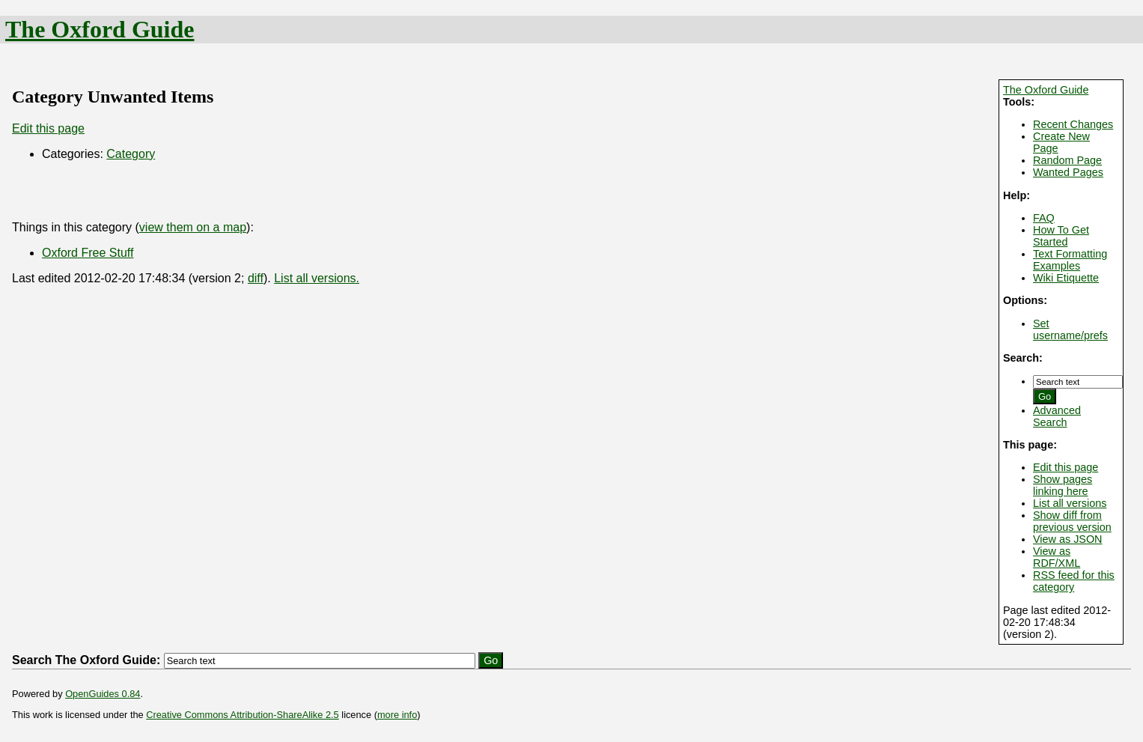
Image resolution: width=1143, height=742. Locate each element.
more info (397, 714)
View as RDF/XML (1056, 557)
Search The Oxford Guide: (86, 660)
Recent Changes (1073, 124)
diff (255, 278)
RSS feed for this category (1074, 581)
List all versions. (316, 278)
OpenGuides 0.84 (102, 693)
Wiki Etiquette (1066, 278)
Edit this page (1065, 467)
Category (130, 154)
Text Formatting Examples (1070, 260)
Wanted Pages (1068, 172)
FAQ (1044, 218)
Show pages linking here (1062, 485)
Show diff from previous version (1072, 521)
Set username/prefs (1070, 329)
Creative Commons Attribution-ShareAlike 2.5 (242, 714)
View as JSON (1068, 539)
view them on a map (192, 227)
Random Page (1067, 160)
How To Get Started (1061, 236)
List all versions (1069, 503)
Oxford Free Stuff (87, 252)
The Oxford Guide (99, 29)
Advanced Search (1057, 416)
